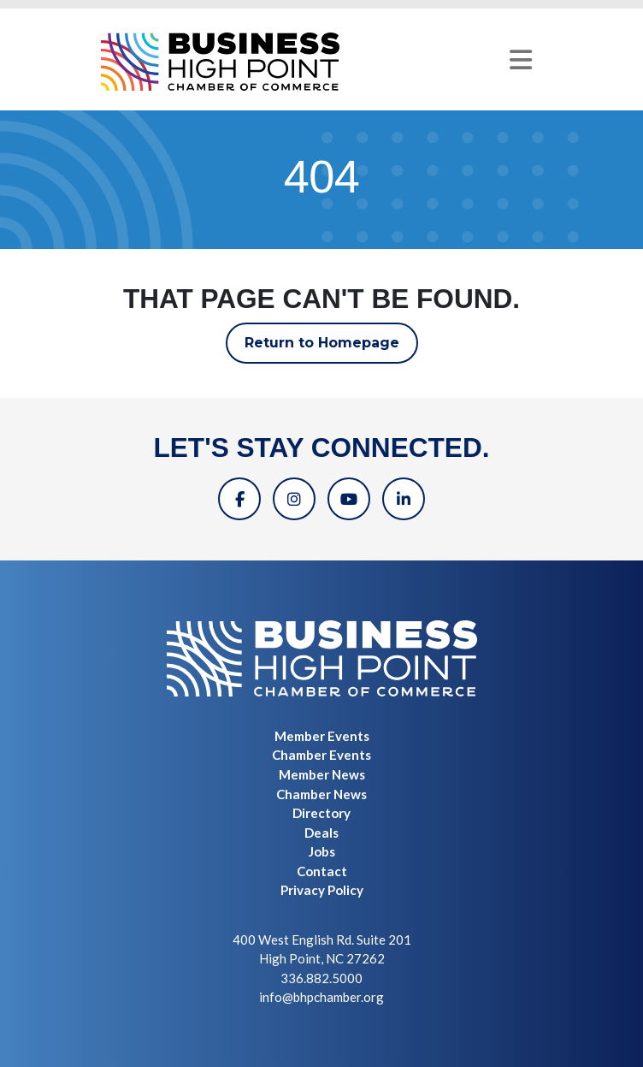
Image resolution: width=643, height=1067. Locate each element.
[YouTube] (348, 498)
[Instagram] (294, 498)
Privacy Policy (321, 890)
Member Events (321, 736)
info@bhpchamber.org (321, 997)
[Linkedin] (403, 498)
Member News (322, 774)
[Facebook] (239, 498)
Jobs (322, 851)
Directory (321, 813)
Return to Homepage (322, 343)
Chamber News (321, 794)
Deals (321, 832)
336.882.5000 (321, 978)
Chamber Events (321, 754)
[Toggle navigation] (520, 60)
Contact (322, 871)
